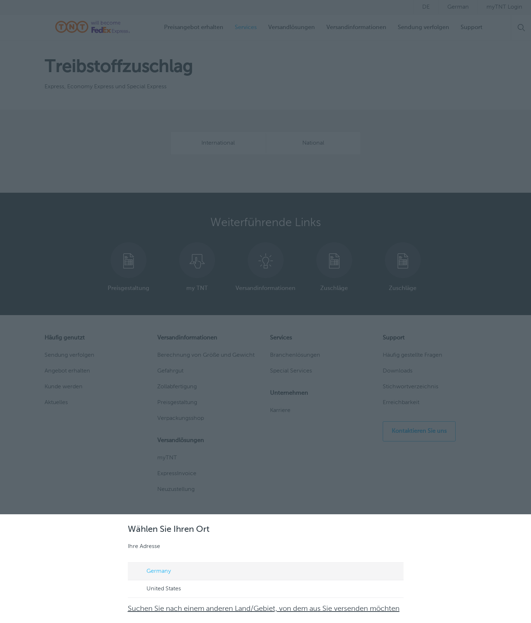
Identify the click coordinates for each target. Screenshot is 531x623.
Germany (152, 571)
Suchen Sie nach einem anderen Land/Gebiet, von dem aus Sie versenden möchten (264, 609)
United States (157, 589)
